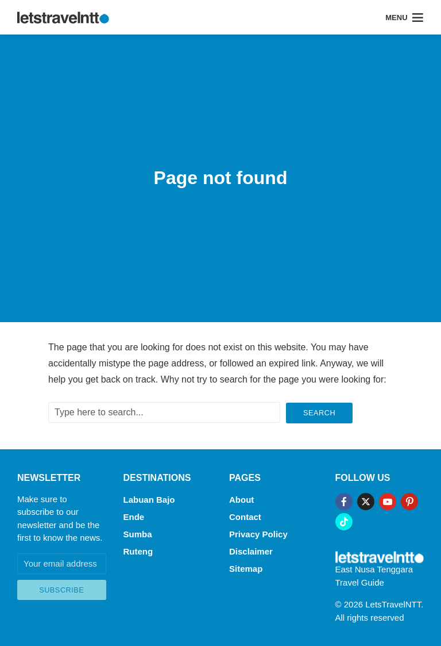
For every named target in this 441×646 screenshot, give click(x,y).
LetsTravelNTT (393, 603)
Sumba (137, 532)
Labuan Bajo (149, 498)
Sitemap (245, 566)
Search (319, 411)
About (241, 498)
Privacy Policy (258, 532)
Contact (245, 515)
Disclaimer (251, 549)
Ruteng (138, 549)
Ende (134, 515)
